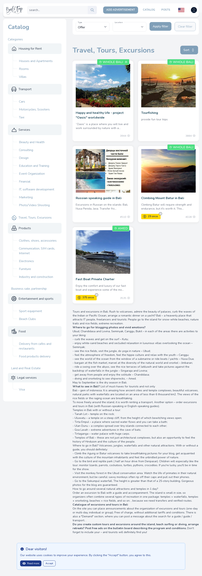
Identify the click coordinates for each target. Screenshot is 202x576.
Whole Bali (113, 62)
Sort (189, 50)
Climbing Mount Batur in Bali (162, 198)
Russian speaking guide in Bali (99, 198)
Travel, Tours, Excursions (35, 217)
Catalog (149, 10)
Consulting (26, 150)
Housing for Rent (30, 48)
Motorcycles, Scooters (34, 109)
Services (24, 130)
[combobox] (129, 27)
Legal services (27, 378)
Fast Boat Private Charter (95, 279)
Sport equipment (30, 311)
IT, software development (36, 189)
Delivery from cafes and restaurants (35, 346)
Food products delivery (34, 356)
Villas (22, 77)
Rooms (24, 69)
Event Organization (32, 174)
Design (24, 158)
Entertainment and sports (36, 299)
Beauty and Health (32, 142)
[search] (92, 10)
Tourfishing (149, 113)
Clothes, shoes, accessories (38, 240)
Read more (30, 563)
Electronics (26, 261)
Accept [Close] (49, 563)
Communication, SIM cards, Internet (37, 250)
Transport (25, 89)
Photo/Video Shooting (34, 205)
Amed (121, 228)
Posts (165, 10)
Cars (22, 101)
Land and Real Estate (26, 368)
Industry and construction (36, 277)
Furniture (25, 269)
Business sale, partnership (29, 289)
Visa (22, 389)
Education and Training (34, 166)
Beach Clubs (27, 319)
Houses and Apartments (36, 61)
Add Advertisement (120, 10)
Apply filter (160, 26)
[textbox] (129, 24)
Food (22, 331)
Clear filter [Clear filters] (185, 26)
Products (25, 228)
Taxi (21, 117)
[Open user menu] (194, 10)
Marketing (26, 197)
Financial (24, 181)
